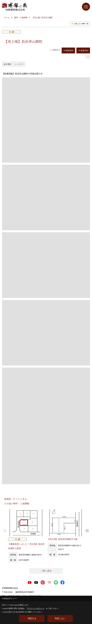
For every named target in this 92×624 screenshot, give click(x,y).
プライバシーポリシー (35, 608)
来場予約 (84, 50)
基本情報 (7, 64)
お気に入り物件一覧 (81, 24)
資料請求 (69, 50)
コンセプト (19, 64)
